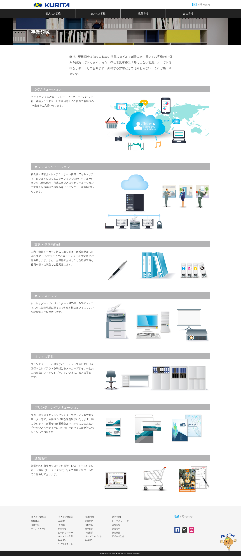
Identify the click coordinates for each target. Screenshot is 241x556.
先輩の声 (89, 521)
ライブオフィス (65, 544)
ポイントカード (38, 528)
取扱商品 (35, 521)
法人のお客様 (98, 13)
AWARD (62, 540)
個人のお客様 (53, 13)
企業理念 (116, 524)
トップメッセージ (120, 521)
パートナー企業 (65, 536)
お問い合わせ (203, 4)
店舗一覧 (35, 524)
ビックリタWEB (65, 532)
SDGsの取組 (118, 536)
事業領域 (62, 528)
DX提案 (61, 521)
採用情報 (143, 13)
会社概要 (116, 532)
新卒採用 (89, 528)
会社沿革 (116, 528)
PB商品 (61, 524)
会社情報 (188, 13)
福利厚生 (89, 524)
